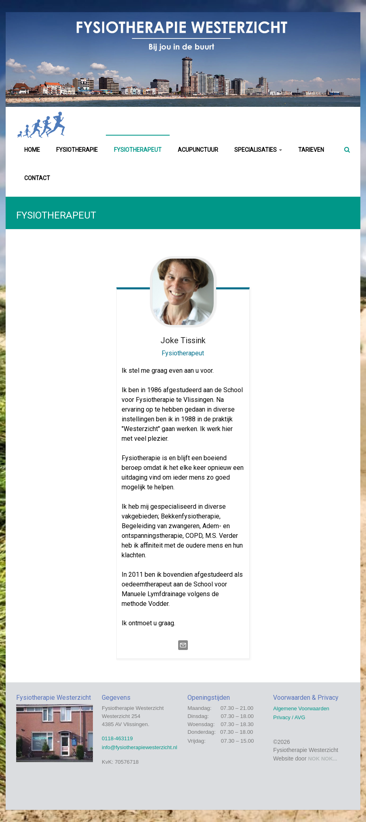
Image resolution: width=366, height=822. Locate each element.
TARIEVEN (311, 150)
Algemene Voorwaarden (301, 708)
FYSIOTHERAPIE (77, 150)
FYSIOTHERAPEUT (138, 150)
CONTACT (37, 178)
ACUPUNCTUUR (198, 150)
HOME (32, 150)
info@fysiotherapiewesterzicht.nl (139, 747)
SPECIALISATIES (255, 150)
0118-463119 (117, 738)
